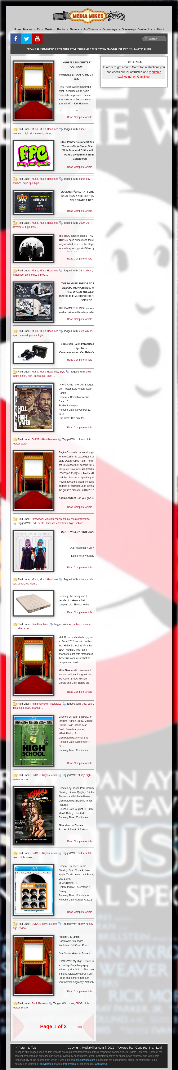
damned (23, 335)
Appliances (33, 49)
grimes (33, 335)
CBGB (79, 1003)
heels (16, 857)
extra (27, 628)
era (85, 853)
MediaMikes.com (93, 1047)
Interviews (37, 519)
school (24, 779)
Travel (102, 49)
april (27, 274)
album (88, 270)
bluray (81, 439)
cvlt (34, 523)
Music (50, 29)
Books (62, 29)
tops (49, 375)
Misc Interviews (53, 519)
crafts (90, 579)
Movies (29, 29)
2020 (82, 222)
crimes (41, 274)
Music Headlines (49, 129)
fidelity (89, 923)
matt (27, 707)
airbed (77, 624)
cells (33, 274)
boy (88, 178)
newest (39, 133)
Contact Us (146, 29)
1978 (89, 371)
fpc (31, 183)
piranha (36, 707)
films (15, 707)
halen (23, 375)
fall (90, 853)
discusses (51, 523)
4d (70, 624)
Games (76, 29)
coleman (86, 624)
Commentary (47, 49)
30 (87, 222)
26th (81, 270)
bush (90, 703)
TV (40, 29)
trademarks (69, 1063)
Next (79, 1026)
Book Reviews (40, 1003)
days (25, 183)
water (24, 443)
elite (20, 628)
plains (48, 133)
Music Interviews (80, 519)
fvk (26, 583)
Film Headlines (40, 624)
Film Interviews (40, 703)
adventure (18, 227)
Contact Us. (101, 1063)
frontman (63, 523)
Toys (94, 49)
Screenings (111, 29)
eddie (16, 375)
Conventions (62, 49)
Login (159, 1047)
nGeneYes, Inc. (144, 1047)
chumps (17, 183)
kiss (33, 227)
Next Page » (87, 1024)
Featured (112, 49)
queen (29, 857)
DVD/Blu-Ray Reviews (44, 439)
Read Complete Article (79, 117)
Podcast (123, 49)
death (41, 523)
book (71, 1003)
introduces (39, 375)
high (26, 133)
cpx (15, 628)
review (16, 443)
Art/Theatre (92, 29)
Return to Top (27, 1047)
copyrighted (46, 1063)
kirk (32, 133)
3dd (84, 703)
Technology (84, 49)
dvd (80, 853)
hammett (17, 133)
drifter (82, 129)
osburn (79, 523)
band (82, 178)
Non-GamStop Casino (140, 49)
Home (17, 29)
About (160, 29)
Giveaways (129, 29)
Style (73, 49)
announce (18, 274)
